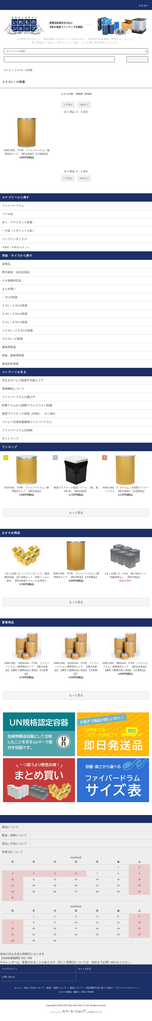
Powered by (76, 1012)
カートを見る (84, 969)
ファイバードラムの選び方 (18, 396)
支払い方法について (34, 988)
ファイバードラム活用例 (17, 430)
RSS (83, 992)
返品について (76, 988)
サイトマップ (10, 438)
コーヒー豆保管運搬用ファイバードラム (27, 421)
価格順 (79, 93)
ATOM (90, 992)
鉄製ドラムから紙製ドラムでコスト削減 (27, 405)
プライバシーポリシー (126, 988)
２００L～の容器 (23, 70)
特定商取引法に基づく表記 (99, 988)
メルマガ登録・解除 (68, 992)
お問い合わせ (8, 977)
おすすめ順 (67, 93)
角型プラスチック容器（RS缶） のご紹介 (29, 413)
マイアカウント (9, 969)
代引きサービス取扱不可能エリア (23, 380)
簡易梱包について (13, 388)
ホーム (7, 70)
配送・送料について (56, 988)
